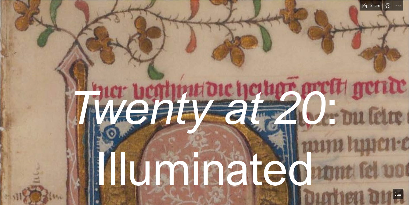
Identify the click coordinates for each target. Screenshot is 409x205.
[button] (371, 5)
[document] (204, 102)
